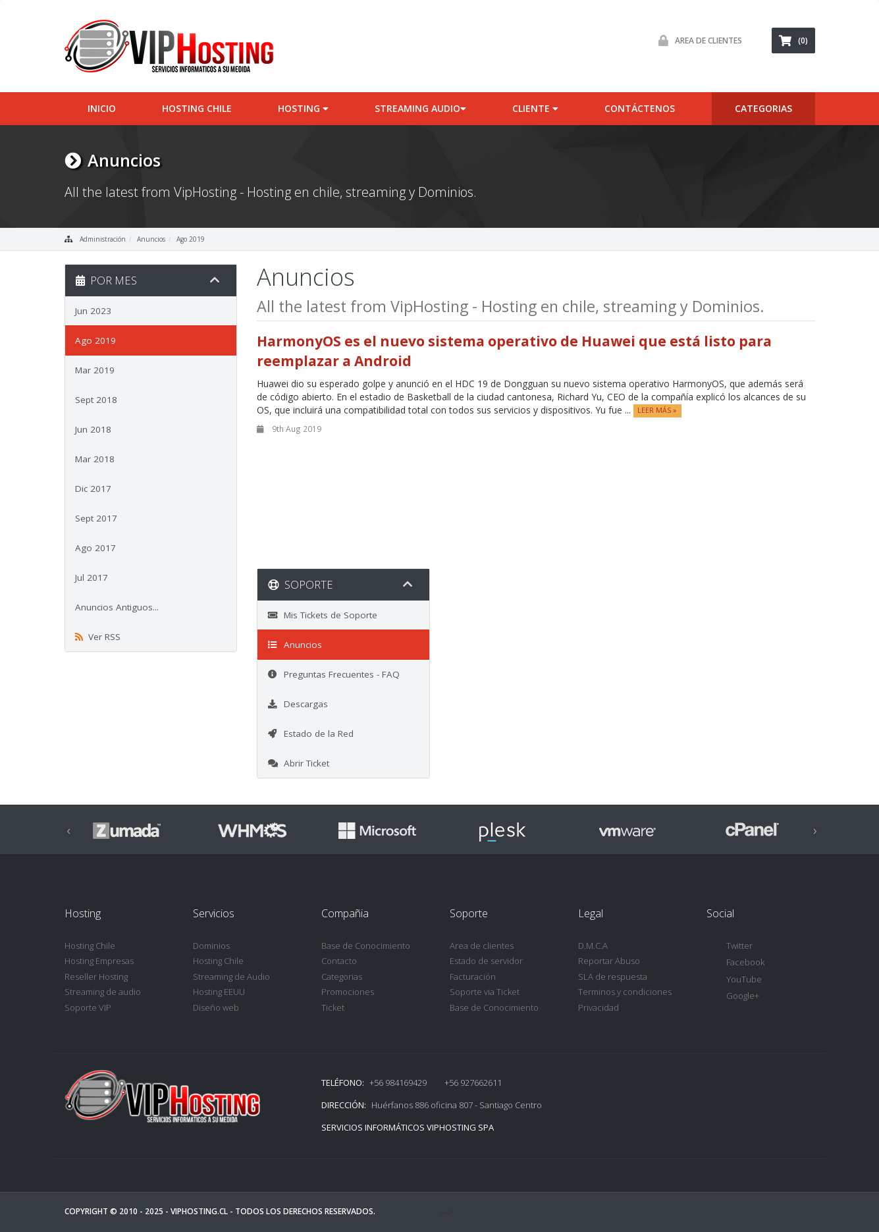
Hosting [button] (303, 108)
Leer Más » (657, 410)
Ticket (332, 1007)
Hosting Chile (197, 108)
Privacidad (598, 1007)
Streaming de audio (103, 992)
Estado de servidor (486, 961)
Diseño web (216, 1007)
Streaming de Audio (231, 976)
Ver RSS (97, 637)
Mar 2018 (95, 459)
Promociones (347, 992)
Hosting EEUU (219, 992)
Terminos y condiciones (625, 992)
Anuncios (151, 239)
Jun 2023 (93, 311)
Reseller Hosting (96, 976)
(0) (793, 40)
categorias (763, 108)
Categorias (341, 976)
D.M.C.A (593, 945)
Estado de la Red (310, 733)
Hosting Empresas (99, 961)
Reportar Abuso (609, 961)
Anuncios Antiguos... (117, 607)
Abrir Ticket (298, 763)
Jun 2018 (93, 429)
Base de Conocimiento (365, 945)
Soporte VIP (88, 1007)
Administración (103, 239)
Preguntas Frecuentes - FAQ (333, 674)
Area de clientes (482, 945)
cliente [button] (535, 108)
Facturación (473, 976)
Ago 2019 (190, 239)
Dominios (211, 945)
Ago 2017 (95, 548)
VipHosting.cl (199, 1211)
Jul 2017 (91, 577)
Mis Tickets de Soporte (322, 615)
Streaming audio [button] (420, 108)
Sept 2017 (96, 518)
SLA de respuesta (612, 976)
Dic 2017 (93, 489)
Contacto (339, 961)
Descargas (297, 704)
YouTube (734, 980)
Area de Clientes (697, 40)
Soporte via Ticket (484, 992)
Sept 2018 (96, 400)
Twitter (729, 946)
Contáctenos (639, 108)
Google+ (732, 997)
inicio (102, 108)
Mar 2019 (95, 370)
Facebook (735, 963)
